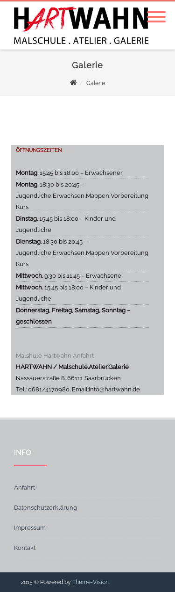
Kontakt (24, 547)
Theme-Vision (90, 582)
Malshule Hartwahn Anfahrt (55, 355)
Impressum (30, 527)
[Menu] (156, 11)
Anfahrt (24, 487)
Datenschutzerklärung (45, 507)
